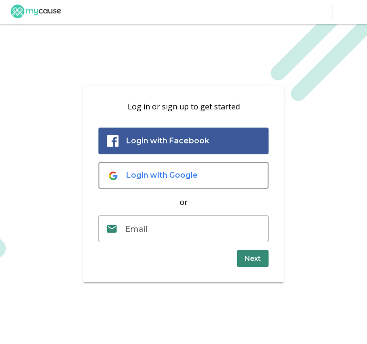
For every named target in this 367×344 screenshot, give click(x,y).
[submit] (253, 258)
